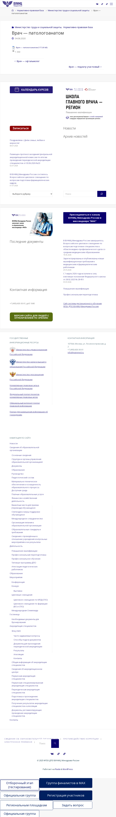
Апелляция (19, 654)
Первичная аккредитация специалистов (23, 677)
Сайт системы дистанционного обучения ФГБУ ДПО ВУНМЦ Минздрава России (82, 305)
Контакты (18, 658)
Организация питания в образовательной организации (26, 524)
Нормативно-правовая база (30, 10)
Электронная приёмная (18, 742)
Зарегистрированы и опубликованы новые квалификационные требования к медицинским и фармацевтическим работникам (83, 263)
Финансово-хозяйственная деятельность (24, 499)
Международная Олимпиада (25, 610)
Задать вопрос (73, 805)
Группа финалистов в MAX (65, 783)
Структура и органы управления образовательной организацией (27, 460)
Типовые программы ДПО (24, 562)
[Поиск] (101, 194)
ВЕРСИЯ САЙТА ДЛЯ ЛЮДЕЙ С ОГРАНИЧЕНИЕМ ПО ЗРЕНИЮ (31, 316)
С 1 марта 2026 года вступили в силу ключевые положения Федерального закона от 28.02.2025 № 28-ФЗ (84, 276)
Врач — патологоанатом (27, 47)
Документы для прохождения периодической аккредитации (28, 645)
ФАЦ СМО (16, 631)
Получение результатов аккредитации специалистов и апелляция (30, 704)
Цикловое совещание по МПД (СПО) (31, 599)
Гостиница (14, 614)
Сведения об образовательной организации (31, 739)
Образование (18, 469)
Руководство (18, 473)
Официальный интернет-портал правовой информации (25, 404)
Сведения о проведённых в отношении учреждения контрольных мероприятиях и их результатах (29, 539)
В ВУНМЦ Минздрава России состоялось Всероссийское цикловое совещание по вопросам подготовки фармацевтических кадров (29, 178)
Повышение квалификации (76, 288)
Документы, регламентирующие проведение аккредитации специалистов (27, 713)
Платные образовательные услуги (28, 494)
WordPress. (68, 769)
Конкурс (15, 586)
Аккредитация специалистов (23, 626)
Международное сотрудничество (27, 518)
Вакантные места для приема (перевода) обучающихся (25, 506)
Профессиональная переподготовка (80, 294)
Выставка (18, 590)
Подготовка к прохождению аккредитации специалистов (25, 698)
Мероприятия (16, 577)
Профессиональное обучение (26, 558)
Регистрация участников (65, 795)
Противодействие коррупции (81, 739)
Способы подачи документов (27, 639)
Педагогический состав (23, 477)
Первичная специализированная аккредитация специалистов (27, 684)
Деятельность (16, 546)
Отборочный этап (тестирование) (19, 785)
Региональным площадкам (26, 805)
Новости (14, 443)
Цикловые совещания (22, 594)
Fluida (57, 769)
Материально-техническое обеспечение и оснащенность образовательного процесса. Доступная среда (26, 486)
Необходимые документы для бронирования (25, 620)
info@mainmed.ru (76, 352)
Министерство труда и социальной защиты (68, 10)
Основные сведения (21, 455)
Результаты (19, 650)
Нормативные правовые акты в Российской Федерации (24, 387)
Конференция (18, 582)
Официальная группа (20, 795)
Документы (17, 466)
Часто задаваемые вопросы (27, 635)
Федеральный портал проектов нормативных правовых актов (24, 395)
